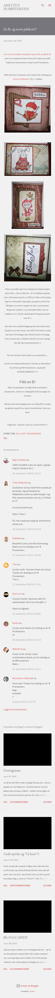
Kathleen (16, 538)
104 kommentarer (20, 885)
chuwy (32, 991)
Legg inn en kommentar (15, 709)
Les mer (47, 802)
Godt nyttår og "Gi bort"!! (21, 854)
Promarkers (34, 433)
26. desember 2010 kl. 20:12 (26, 473)
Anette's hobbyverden (16, 7)
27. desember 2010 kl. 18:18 (26, 555)
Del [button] (5, 438)
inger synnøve (19, 459)
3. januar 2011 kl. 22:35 (23, 701)
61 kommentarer (19, 969)
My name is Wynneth (22, 678)
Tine (14, 564)
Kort (23, 433)
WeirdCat (17, 648)
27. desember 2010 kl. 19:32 (26, 584)
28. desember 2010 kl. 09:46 (26, 613)
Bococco (16, 593)
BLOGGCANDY (15, 937)
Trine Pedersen (19, 482)
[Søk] (42, 5)
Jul (17, 433)
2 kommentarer (19, 802)
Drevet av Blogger (27, 985)
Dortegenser (12, 770)
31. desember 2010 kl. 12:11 (26, 669)
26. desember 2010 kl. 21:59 (26, 529)
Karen (15, 622)
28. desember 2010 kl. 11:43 (26, 639)
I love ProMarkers (21, 79)
